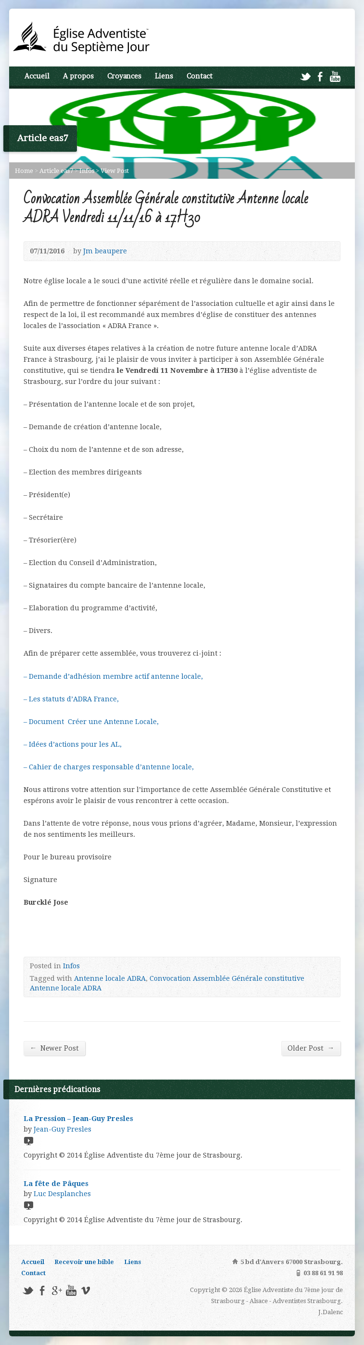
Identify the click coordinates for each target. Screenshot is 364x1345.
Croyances (124, 76)
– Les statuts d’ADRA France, (71, 699)
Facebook (320, 76)
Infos (86, 170)
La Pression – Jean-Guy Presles (78, 1118)
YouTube (334, 76)
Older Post (311, 1048)
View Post (114, 170)
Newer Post (54, 1048)
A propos (78, 76)
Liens (164, 76)
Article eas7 (56, 170)
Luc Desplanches (62, 1194)
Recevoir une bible (84, 1262)
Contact (200, 76)
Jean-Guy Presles (62, 1129)
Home (24, 170)
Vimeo (85, 1290)
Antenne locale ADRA (110, 978)
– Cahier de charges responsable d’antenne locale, (109, 767)
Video (28, 1140)
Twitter (305, 76)
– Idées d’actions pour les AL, (73, 744)
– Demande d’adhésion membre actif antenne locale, (113, 676)
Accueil (37, 76)
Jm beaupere (105, 251)
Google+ (56, 1290)
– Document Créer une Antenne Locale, (91, 721)
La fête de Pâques (56, 1183)
